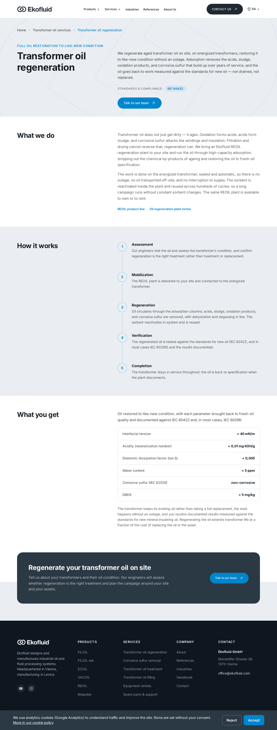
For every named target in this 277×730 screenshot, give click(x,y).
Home (21, 30)
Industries (184, 669)
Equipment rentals (137, 686)
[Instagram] (31, 688)
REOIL (82, 686)
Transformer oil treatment (142, 669)
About (181, 652)
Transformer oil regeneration (145, 652)
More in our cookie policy (33, 723)
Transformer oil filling (139, 677)
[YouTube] (21, 688)
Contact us (225, 9)
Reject (232, 720)
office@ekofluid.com (234, 673)
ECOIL (82, 669)
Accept (254, 720)
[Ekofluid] (35, 9)
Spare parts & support (140, 694)
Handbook (185, 677)
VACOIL (84, 677)
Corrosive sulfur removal (142, 660)
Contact (183, 686)
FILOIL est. (86, 660)
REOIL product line (131, 209)
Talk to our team (140, 103)
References (185, 660)
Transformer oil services (52, 30)
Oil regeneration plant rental (170, 209)
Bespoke (84, 694)
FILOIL (83, 652)
